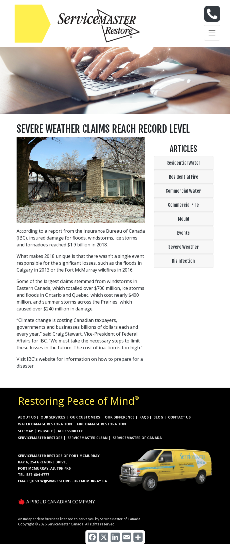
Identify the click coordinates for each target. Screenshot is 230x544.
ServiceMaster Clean (87, 437)
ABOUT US (27, 417)
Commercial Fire (183, 205)
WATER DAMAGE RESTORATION (45, 424)
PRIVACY (45, 431)
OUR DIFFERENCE (120, 417)
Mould (183, 219)
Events (183, 233)
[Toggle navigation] (212, 33)
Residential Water (184, 163)
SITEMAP (25, 431)
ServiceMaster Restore (40, 437)
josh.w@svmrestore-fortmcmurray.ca (69, 481)
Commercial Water (183, 191)
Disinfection (183, 261)
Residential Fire (183, 177)
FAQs (144, 417)
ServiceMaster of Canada (137, 437)
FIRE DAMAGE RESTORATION (101, 424)
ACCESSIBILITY (70, 431)
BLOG (158, 417)
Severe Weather (183, 247)
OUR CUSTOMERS (85, 417)
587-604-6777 (37, 474)
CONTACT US (179, 417)
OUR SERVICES (53, 417)
